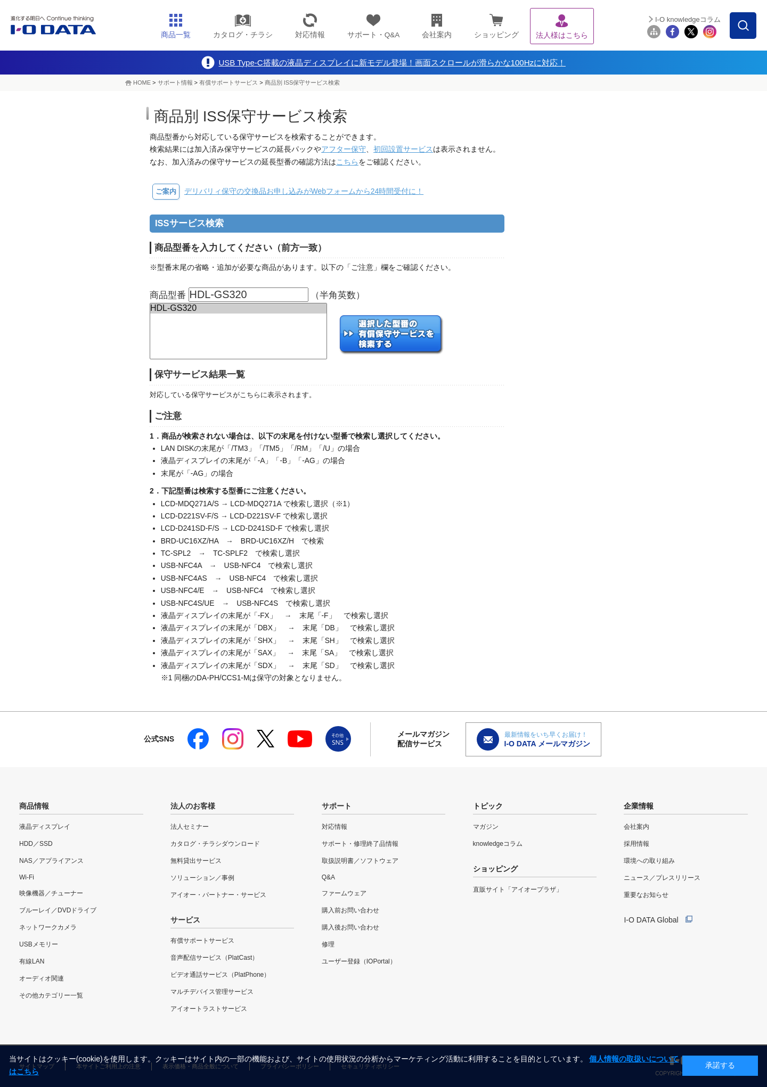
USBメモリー (38, 944)
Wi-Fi (26, 877)
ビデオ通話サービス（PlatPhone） (220, 974)
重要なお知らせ (646, 895)
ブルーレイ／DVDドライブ (57, 910)
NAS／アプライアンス (51, 860)
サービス (185, 920)
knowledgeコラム (498, 843)
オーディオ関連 (41, 978)
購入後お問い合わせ (350, 927)
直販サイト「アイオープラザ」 (517, 889)
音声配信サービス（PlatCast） (214, 957)
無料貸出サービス (196, 860)
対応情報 (334, 826)
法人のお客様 (192, 806)
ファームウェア (344, 893)
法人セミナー (189, 826)
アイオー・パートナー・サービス (218, 895)
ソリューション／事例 (202, 878)
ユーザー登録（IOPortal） (359, 961)
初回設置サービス (403, 149)
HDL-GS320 (238, 308)
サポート (337, 806)
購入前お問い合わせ (350, 910)
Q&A (328, 877)
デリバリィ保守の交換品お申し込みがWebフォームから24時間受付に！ (303, 191)
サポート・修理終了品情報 (360, 843)
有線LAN (31, 961)
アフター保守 (343, 149)
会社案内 (636, 826)
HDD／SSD (36, 843)
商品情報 (34, 806)
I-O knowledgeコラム (688, 19)
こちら (347, 162)
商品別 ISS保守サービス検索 (302, 82)
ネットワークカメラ (48, 927)
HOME (142, 82)
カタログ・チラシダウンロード (215, 843)
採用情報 (636, 843)
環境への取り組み (649, 860)
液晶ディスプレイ (44, 826)
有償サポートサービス (228, 82)
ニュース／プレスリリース (662, 878)
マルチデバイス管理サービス (212, 991)
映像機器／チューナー (51, 893)
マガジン (486, 826)
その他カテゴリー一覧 (51, 995)
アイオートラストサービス (208, 1008)
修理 (328, 944)
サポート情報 (175, 82)
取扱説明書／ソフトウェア (360, 860)
